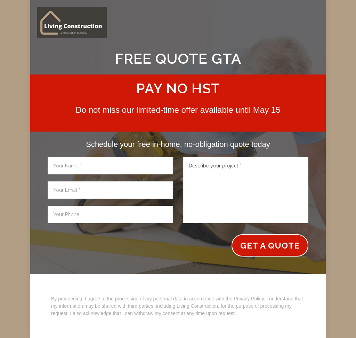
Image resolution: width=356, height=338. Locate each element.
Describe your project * (245, 190)
